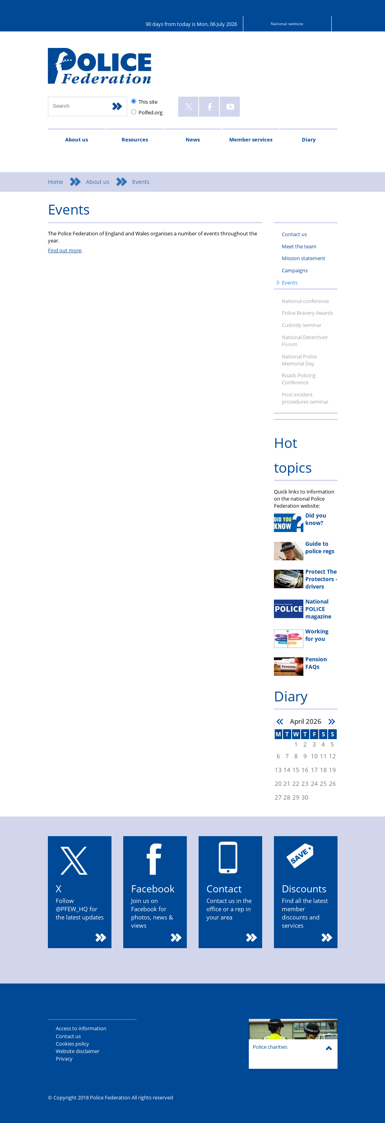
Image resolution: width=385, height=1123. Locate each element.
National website (287, 23)
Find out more (64, 250)
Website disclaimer (77, 1051)
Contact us (294, 234)
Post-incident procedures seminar (305, 398)
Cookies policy (72, 1043)
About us (76, 139)
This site (148, 101)
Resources (135, 139)
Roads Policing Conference (299, 379)
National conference (305, 301)
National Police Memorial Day (299, 360)
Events (289, 282)
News (193, 139)
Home (55, 181)
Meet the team (299, 246)
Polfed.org (150, 112)
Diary (309, 139)
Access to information (81, 1028)
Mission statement (303, 258)
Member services (250, 139)
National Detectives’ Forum (305, 341)
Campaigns (295, 270)
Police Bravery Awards (307, 312)
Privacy (64, 1058)
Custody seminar (301, 324)
